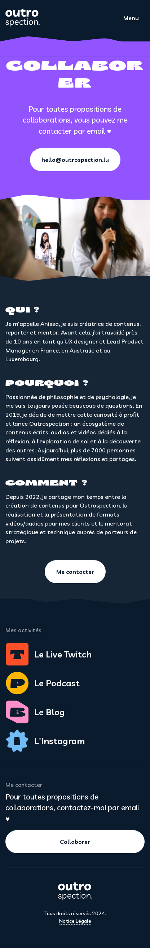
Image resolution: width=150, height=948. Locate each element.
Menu (131, 18)
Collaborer (75, 841)
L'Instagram (45, 740)
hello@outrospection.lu (75, 159)
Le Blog (35, 711)
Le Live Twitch (48, 654)
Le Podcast (42, 683)
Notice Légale (75, 921)
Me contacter (75, 571)
